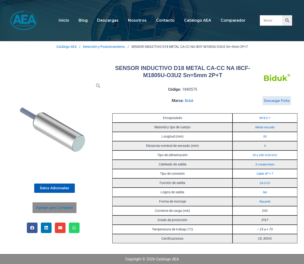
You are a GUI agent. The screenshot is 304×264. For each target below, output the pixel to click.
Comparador (227, 20)
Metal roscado (265, 127)
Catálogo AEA (193, 20)
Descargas (109, 20)
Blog (86, 20)
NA (265, 192)
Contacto (163, 20)
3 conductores (265, 164)
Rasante (265, 201)
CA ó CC (265, 183)
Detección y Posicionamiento (104, 47)
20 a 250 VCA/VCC (265, 155)
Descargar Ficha (276, 100)
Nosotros (137, 20)
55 (265, 136)
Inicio (69, 20)
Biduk (189, 100)
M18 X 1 (265, 118)
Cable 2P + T (265, 173)
